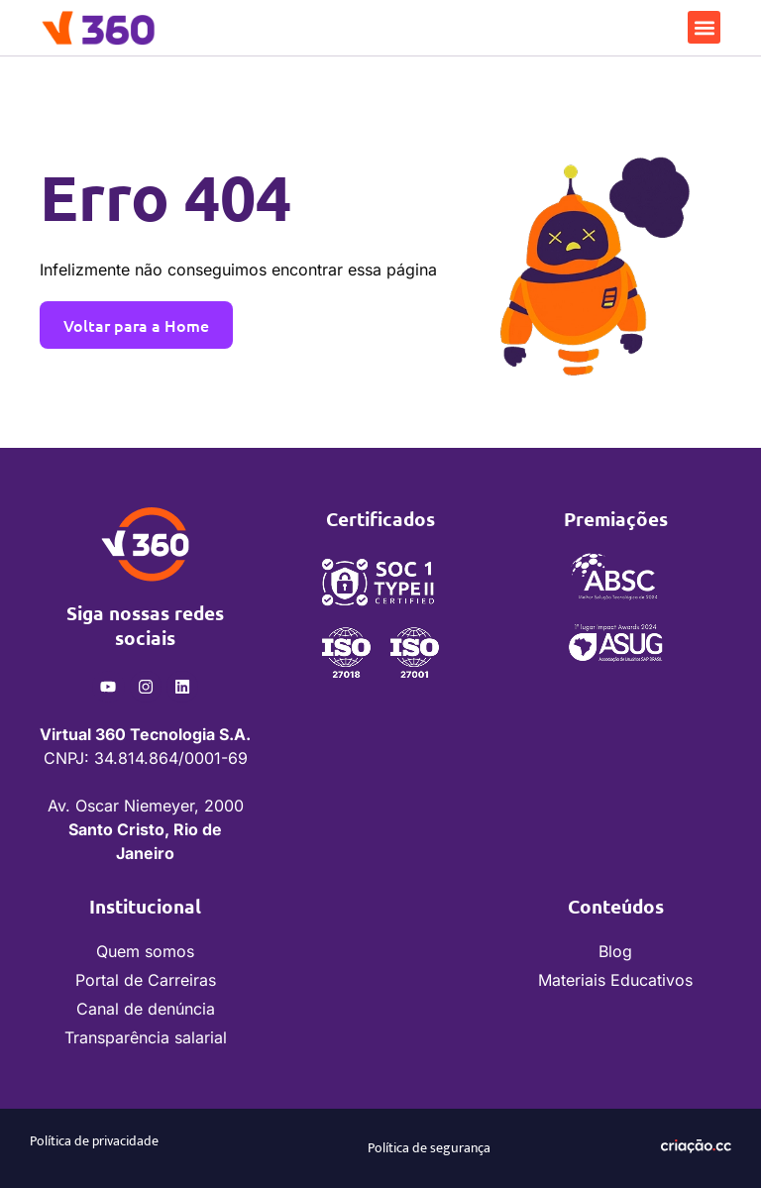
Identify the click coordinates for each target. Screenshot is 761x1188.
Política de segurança (429, 1147)
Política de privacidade (94, 1141)
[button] (704, 27)
